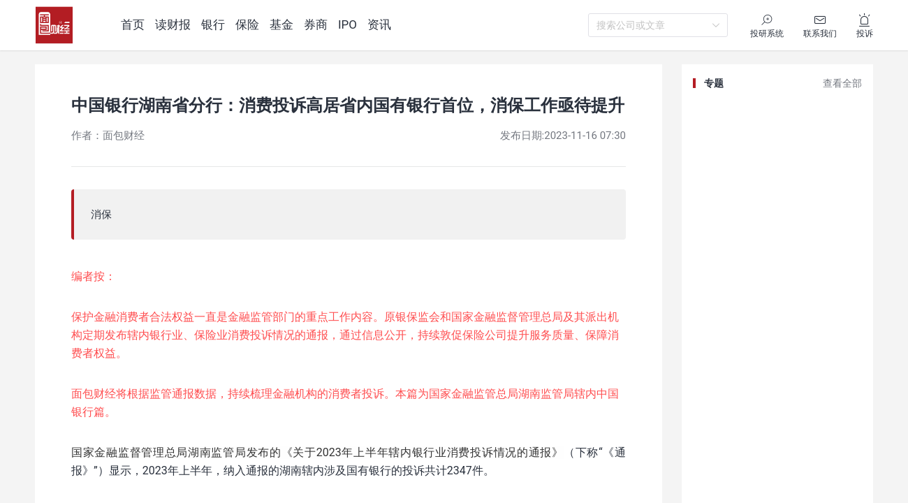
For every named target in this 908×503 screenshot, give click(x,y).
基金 (281, 24)
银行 (213, 24)
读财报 (173, 24)
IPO (347, 24)
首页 (133, 24)
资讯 (379, 24)
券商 (316, 24)
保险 (247, 24)
